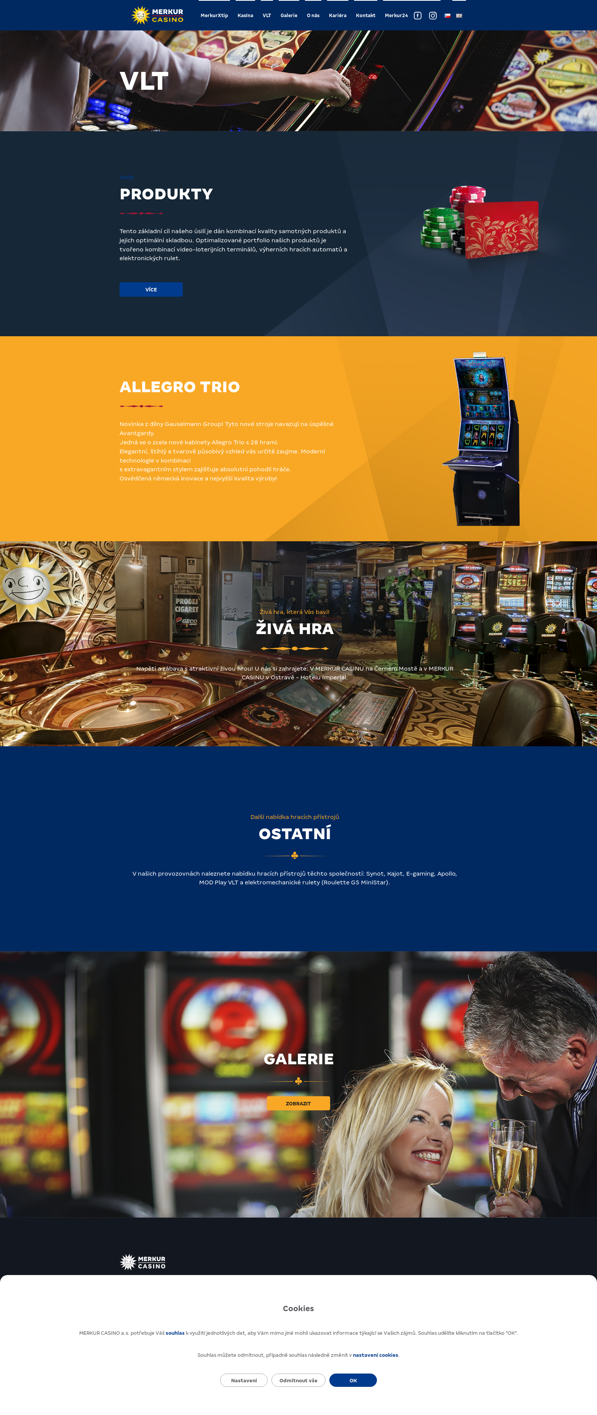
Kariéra (337, 15)
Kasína (245, 15)
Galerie (289, 15)
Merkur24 (396, 15)
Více (151, 290)
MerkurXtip (214, 15)
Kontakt (365, 15)
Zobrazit (298, 1104)
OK (353, 1380)
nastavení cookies (375, 1355)
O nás (313, 15)
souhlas (175, 1333)
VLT (267, 15)
